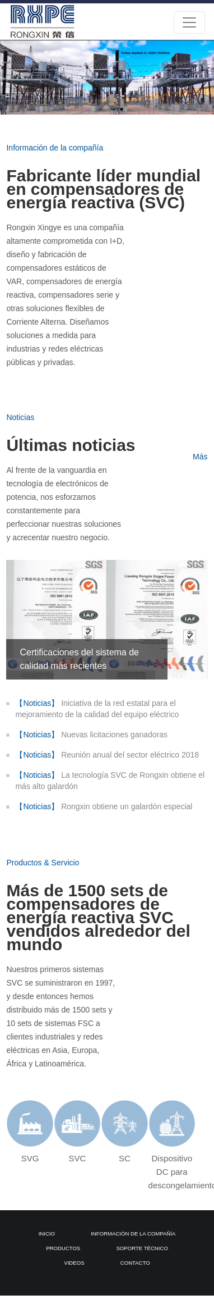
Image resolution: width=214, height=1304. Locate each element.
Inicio (47, 1233)
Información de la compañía (133, 1233)
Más (200, 456)
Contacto (135, 1263)
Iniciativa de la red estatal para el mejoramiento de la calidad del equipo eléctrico (97, 708)
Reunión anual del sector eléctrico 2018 (107, 754)
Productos (63, 1248)
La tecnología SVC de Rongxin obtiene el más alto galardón (109, 780)
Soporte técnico (142, 1248)
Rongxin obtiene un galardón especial (103, 806)
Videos (74, 1263)
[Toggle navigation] (189, 22)
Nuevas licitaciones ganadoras (91, 734)
